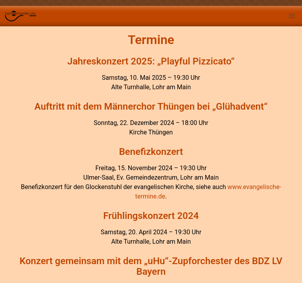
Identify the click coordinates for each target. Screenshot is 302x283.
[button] (292, 16)
